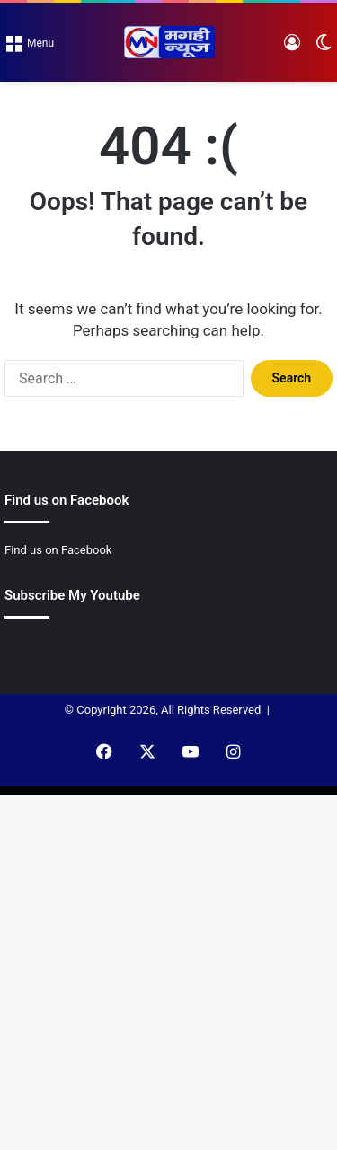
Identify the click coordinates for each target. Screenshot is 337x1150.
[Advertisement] (168, 259)
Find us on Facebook (57, 550)
